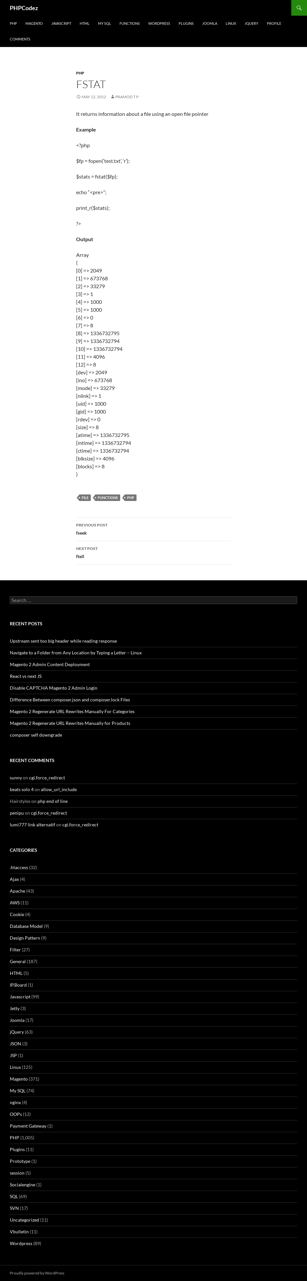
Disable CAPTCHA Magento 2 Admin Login (53, 688)
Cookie (17, 914)
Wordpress (21, 1243)
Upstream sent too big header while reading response (63, 641)
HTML (84, 23)
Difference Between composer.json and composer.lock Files (70, 699)
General (18, 961)
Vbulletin (19, 1231)
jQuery (251, 23)
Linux (231, 23)
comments (20, 39)
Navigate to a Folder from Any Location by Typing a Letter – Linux (76, 652)
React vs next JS (25, 676)
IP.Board (18, 985)
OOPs (16, 1114)
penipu (17, 813)
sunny (16, 777)
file (85, 497)
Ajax (14, 879)
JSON (15, 1043)
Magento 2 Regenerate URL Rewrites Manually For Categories (72, 711)
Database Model (26, 926)
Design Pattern (25, 938)
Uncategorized (24, 1220)
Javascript (61, 23)
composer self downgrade (36, 735)
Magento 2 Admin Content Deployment (50, 664)
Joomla (209, 23)
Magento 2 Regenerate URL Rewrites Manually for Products (70, 723)
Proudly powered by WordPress (37, 1273)
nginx (15, 1102)
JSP (13, 1055)
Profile (274, 23)
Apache (17, 891)
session (17, 1173)
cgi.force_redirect (47, 777)
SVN (14, 1208)
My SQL (104, 23)
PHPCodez (24, 7)
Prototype (20, 1161)
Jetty (15, 1008)
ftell (153, 552)
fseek (153, 528)
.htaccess (19, 867)
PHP (13, 23)
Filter (15, 949)
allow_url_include (59, 789)
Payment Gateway (28, 1126)
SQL (14, 1196)
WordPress (159, 23)
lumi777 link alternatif (32, 824)
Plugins (186, 23)
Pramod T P (126, 96)
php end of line (53, 801)
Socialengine (22, 1184)
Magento (34, 23)
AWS (15, 902)
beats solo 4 (22, 789)
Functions (130, 23)
